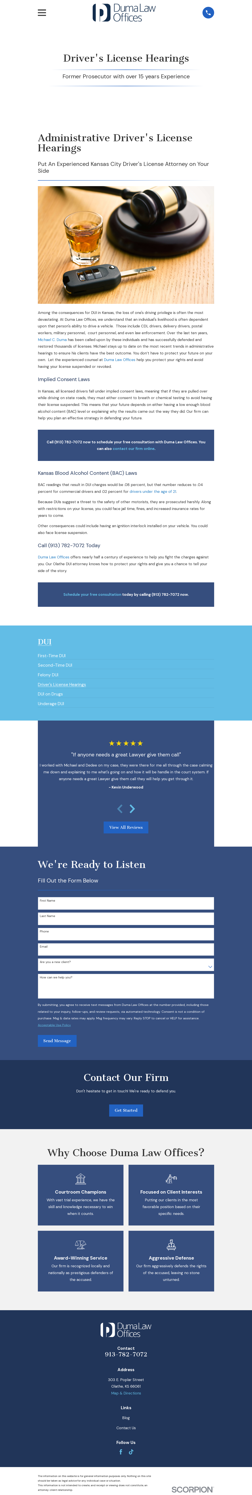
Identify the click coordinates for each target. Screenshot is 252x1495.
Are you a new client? (55, 962)
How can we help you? (56, 977)
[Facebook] (120, 1452)
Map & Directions (126, 1393)
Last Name (47, 916)
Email (44, 946)
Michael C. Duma (52, 339)
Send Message (57, 1040)
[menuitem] (52, 654)
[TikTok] (131, 1452)
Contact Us (126, 1427)
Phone (44, 931)
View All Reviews (126, 827)
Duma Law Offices (119, 359)
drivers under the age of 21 (153, 491)
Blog (126, 1417)
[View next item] (132, 808)
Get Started (126, 1110)
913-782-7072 (126, 1354)
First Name (47, 901)
